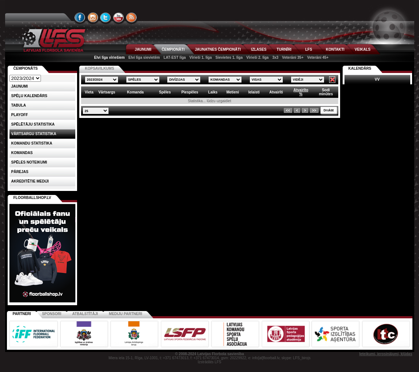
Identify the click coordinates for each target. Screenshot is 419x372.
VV (377, 79)
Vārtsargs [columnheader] (106, 92)
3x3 (275, 57)
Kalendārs (360, 68)
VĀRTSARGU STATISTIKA (34, 134)
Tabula (18, 105)
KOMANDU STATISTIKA (31, 143)
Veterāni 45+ (318, 57)
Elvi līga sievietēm (144, 57)
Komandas (22, 153)
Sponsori (51, 314)
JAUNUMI (143, 49)
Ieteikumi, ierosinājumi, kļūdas (385, 354)
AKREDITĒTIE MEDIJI (30, 181)
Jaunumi (19, 86)
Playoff (19, 115)
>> (314, 110)
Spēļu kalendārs (29, 96)
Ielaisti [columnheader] (254, 92)
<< (288, 110)
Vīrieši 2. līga (257, 57)
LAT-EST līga (175, 57)
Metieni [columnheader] (232, 92)
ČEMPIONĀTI (172, 49)
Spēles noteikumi (29, 162)
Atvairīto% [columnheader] (300, 92)
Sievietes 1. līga (229, 57)
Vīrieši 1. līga (201, 57)
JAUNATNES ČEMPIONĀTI (218, 49)
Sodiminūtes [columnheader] (326, 92)
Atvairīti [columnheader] (276, 92)
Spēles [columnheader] (165, 92)
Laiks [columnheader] (213, 92)
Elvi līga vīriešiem (109, 57)
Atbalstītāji (85, 314)
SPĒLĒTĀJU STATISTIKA (33, 124)
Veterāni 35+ (293, 57)
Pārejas (19, 172)
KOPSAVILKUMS (99, 68)
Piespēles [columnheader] (189, 92)
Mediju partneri (125, 314)
